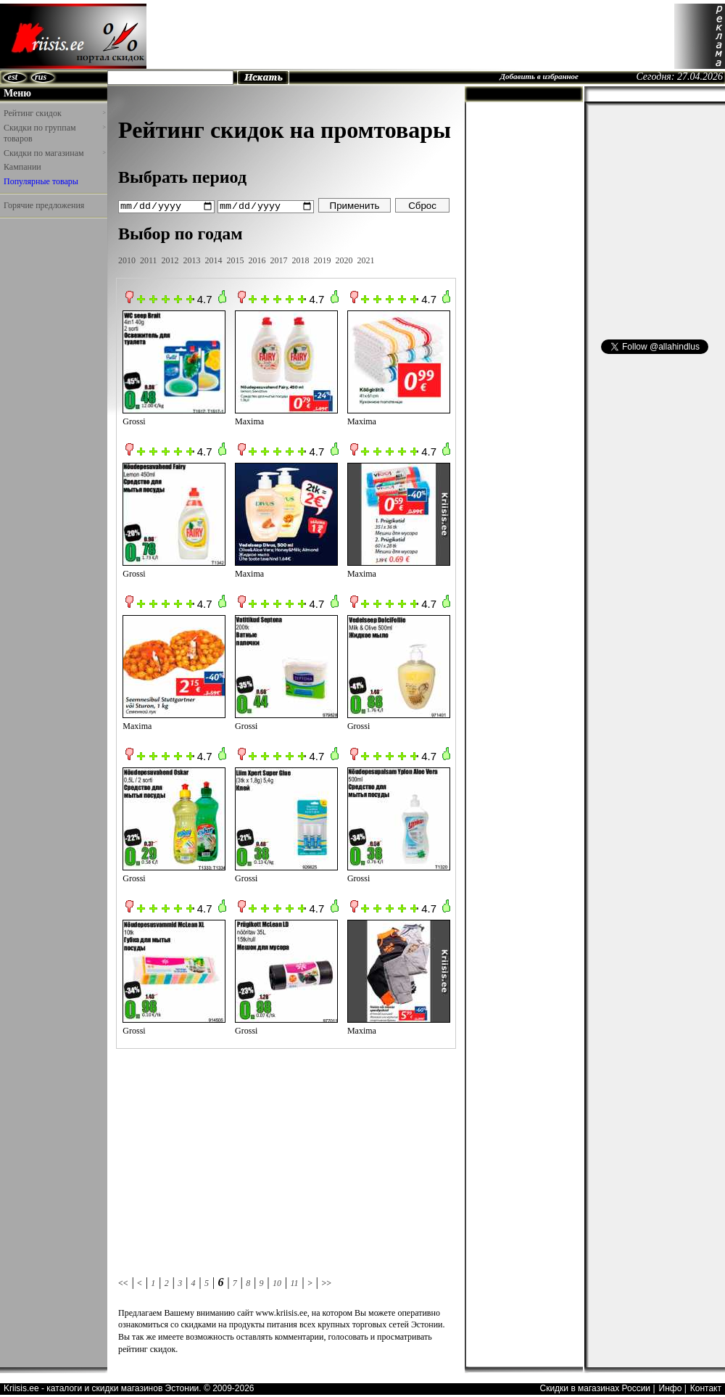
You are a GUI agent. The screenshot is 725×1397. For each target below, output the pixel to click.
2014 (214, 260)
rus (40, 77)
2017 (279, 260)
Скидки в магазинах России (594, 1387)
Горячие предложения (44, 205)
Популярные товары (41, 181)
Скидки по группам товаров (54, 133)
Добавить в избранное (539, 76)
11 (294, 1282)
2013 (192, 260)
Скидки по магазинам (54, 153)
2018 (301, 260)
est (12, 77)
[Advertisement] (410, 36)
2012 (170, 260)
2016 (257, 260)
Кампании (22, 167)
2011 (148, 260)
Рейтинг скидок (54, 113)
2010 (127, 260)
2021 (366, 260)
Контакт (705, 1387)
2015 (235, 260)
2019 (322, 260)
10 (277, 1282)
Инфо (670, 1387)
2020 (344, 260)
